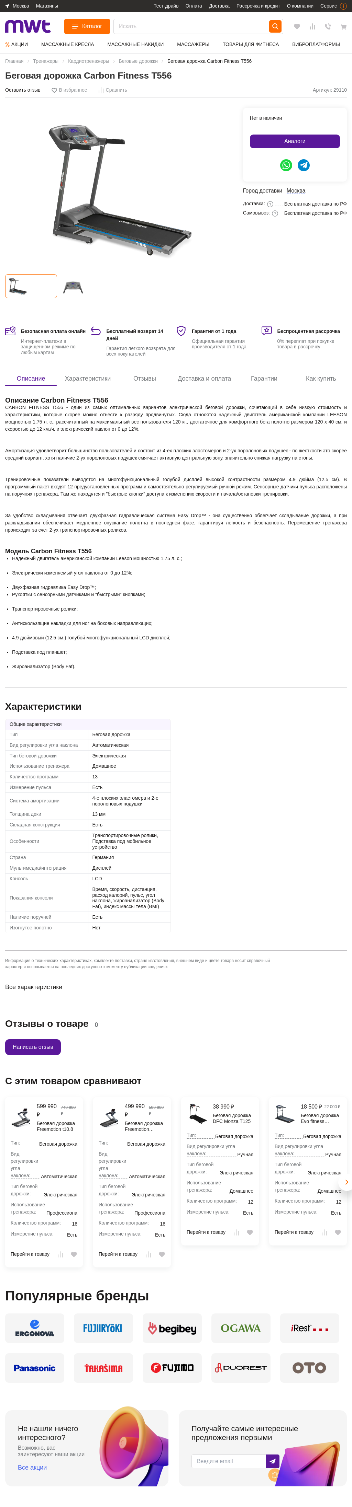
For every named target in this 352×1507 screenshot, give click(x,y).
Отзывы (144, 378)
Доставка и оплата (204, 378)
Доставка (219, 6)
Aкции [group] (16, 44)
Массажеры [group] (193, 44)
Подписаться (272, 1461)
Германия (103, 857)
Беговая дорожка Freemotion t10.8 (56, 1126)
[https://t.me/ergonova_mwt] (304, 165)
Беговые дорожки (138, 61)
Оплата (194, 6)
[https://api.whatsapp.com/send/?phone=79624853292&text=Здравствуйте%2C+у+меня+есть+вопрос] (286, 165)
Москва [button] (21, 6)
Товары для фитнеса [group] (251, 44)
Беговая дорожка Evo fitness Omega (320, 1118)
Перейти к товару (30, 1254)
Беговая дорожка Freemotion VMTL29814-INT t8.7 (144, 1126)
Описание (31, 378)
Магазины (47, 6)
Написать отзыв (33, 1047)
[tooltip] (69, 90)
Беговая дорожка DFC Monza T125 (232, 1118)
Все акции (32, 1467)
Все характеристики (33, 987)
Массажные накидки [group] (135, 44)
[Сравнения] (312, 26)
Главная (14, 61)
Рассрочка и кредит (258, 6)
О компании (300, 6)
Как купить (321, 378)
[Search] (275, 26)
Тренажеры (45, 61)
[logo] (28, 26)
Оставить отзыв (23, 90)
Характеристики (88, 378)
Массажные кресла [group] (67, 44)
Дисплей (102, 868)
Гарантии (264, 378)
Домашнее (104, 766)
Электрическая (109, 755)
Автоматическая (110, 745)
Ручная (245, 1154)
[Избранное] (297, 26)
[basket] (343, 26)
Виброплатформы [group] (316, 44)
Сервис (328, 6)
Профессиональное (68, 1213)
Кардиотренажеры (88, 61)
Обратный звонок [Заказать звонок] (327, 26)
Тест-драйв (166, 6)
